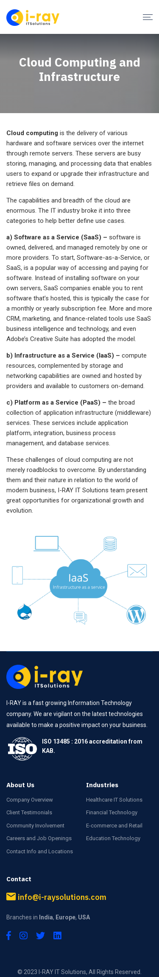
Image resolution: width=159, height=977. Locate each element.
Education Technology (113, 838)
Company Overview (29, 800)
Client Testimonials (29, 812)
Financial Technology (111, 812)
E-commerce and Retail (114, 825)
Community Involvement (35, 825)
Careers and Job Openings (39, 838)
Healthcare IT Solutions (114, 800)
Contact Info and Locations (39, 851)
